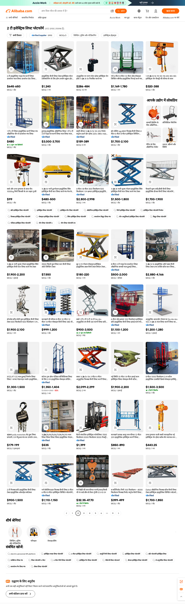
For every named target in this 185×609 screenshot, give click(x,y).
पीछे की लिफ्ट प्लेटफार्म (111, 560)
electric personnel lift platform (22, 554)
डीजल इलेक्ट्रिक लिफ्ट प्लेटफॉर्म (136, 560)
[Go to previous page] (66, 513)
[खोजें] (121, 11)
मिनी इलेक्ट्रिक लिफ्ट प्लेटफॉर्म (124, 210)
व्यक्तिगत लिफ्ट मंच (15, 560)
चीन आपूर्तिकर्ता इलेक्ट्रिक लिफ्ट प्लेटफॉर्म (130, 217)
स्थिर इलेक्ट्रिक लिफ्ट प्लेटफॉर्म (75, 217)
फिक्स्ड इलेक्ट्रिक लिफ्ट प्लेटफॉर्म (19, 217)
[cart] (148, 11)
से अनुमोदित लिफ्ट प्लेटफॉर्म (163, 560)
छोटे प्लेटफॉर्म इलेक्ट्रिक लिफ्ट (156, 554)
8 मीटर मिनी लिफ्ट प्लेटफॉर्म (61, 560)
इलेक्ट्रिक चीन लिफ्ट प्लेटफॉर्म (67, 210)
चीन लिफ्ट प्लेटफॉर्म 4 (44, 223)
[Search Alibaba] (74, 11)
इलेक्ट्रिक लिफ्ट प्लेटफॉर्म (43, 210)
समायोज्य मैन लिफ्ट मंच (16, 566)
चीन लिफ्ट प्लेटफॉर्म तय (66, 223)
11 (112, 513)
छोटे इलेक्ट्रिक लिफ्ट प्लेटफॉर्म (18, 210)
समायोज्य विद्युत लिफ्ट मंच (101, 217)
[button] (112, 11)
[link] (181, 581)
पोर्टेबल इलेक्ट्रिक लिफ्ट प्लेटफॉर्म (19, 223)
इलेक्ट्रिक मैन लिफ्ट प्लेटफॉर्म (86, 560)
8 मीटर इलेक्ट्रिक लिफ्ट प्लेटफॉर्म (79, 554)
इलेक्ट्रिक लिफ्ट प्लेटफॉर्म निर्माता (151, 210)
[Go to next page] (118, 513)
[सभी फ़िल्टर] (15, 35)
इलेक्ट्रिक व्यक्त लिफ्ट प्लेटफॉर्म (52, 554)
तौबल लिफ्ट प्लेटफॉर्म (39, 566)
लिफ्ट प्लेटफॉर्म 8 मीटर (36, 560)
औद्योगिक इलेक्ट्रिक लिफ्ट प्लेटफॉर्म (96, 210)
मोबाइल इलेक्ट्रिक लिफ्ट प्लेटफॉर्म (47, 217)
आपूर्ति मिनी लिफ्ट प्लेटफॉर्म (107, 554)
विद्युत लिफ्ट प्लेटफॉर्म (158, 217)
